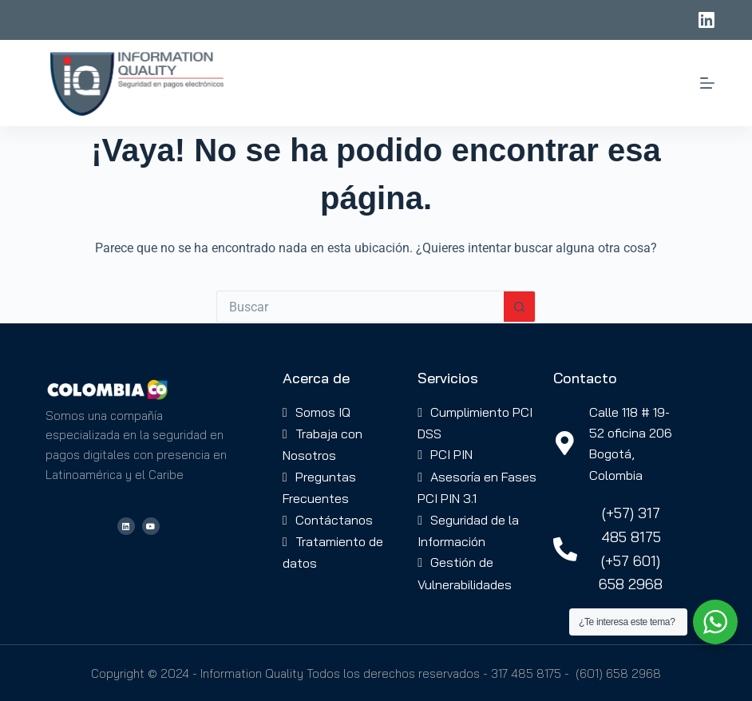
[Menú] (707, 83)
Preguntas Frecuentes (319, 487)
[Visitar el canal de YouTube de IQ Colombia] (151, 526)
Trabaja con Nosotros (322, 444)
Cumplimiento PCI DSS (475, 423)
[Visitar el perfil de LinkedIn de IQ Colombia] (126, 526)
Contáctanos (334, 520)
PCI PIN (451, 454)
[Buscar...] (360, 307)
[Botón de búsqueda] (520, 307)
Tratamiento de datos (333, 552)
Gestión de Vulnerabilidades (465, 573)
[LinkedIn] (706, 20)
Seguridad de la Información (468, 530)
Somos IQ (322, 412)
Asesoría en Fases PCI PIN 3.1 (477, 487)
